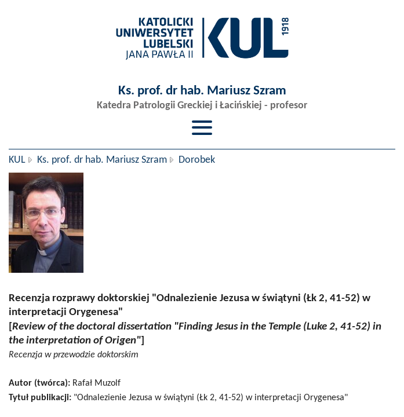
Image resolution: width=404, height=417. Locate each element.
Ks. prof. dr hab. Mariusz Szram (102, 160)
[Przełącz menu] (202, 127)
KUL (17, 160)
